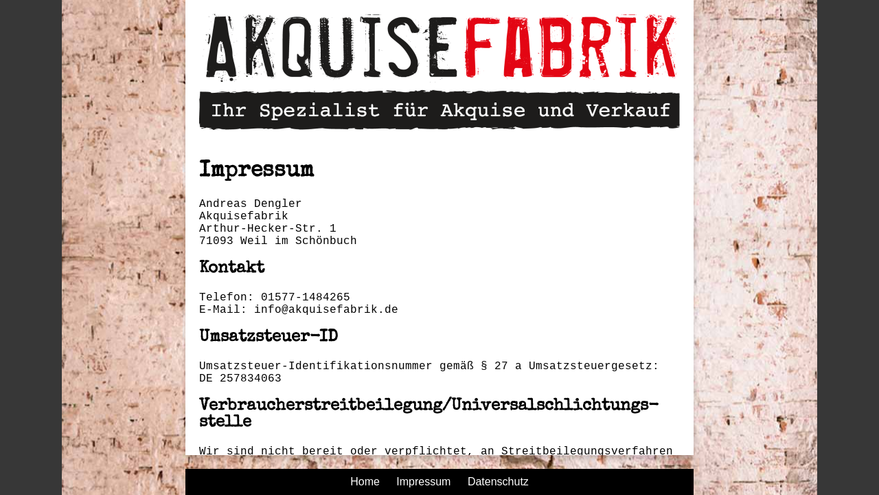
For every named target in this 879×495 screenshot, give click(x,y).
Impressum (423, 481)
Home (365, 481)
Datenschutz (498, 481)
